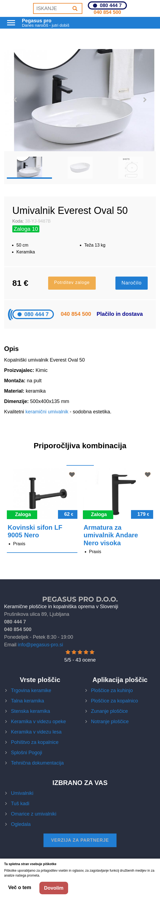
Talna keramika (27, 701)
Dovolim (53, 888)
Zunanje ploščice (109, 711)
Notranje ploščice (110, 721)
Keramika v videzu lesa (36, 732)
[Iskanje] (75, 8)
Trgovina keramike (31, 690)
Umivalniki (22, 793)
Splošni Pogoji (26, 752)
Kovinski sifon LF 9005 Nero (35, 531)
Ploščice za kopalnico (114, 701)
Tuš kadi (20, 803)
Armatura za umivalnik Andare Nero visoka (111, 535)
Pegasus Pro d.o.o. (80, 599)
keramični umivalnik (46, 411)
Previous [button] (15, 100)
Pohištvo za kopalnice (35, 742)
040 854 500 (107, 12)
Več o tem (19, 887)
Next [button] (145, 100)
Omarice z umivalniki (33, 814)
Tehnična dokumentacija (37, 763)
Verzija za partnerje (80, 840)
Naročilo (131, 283)
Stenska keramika (30, 711)
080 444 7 (111, 5)
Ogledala (21, 824)
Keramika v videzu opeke (38, 721)
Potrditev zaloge (72, 282)
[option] (80, 100)
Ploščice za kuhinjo (112, 690)
